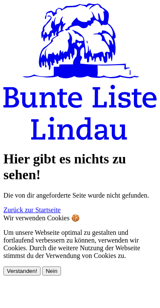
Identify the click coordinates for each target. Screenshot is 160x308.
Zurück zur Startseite (32, 209)
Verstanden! (22, 271)
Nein (51, 271)
